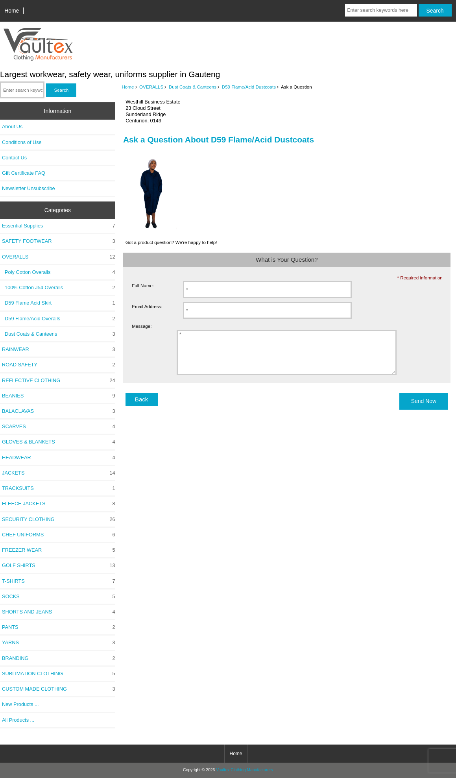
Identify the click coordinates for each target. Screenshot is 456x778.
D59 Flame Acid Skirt (58, 303)
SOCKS (58, 596)
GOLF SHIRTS (58, 565)
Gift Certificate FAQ (23, 173)
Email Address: (147, 306)
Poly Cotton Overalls (58, 272)
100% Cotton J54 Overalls (58, 288)
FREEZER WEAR (58, 550)
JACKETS (58, 473)
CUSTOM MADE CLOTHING (58, 689)
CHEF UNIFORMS (58, 535)
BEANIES (58, 396)
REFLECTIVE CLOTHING (58, 380)
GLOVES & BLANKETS (58, 442)
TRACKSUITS (58, 488)
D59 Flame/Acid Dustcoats (249, 86)
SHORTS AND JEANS (58, 612)
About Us (12, 126)
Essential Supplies (58, 226)
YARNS (58, 642)
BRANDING (58, 658)
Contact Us (14, 158)
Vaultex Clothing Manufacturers (244, 770)
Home (11, 10)
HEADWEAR (58, 458)
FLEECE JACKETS (58, 504)
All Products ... (18, 720)
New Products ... (20, 704)
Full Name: (143, 285)
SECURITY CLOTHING (58, 519)
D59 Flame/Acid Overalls (58, 319)
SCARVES (58, 426)
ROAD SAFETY (58, 365)
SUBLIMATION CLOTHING (58, 674)
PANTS (58, 627)
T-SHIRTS (58, 581)
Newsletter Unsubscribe (28, 188)
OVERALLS (151, 86)
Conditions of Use (22, 142)
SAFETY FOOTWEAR (58, 241)
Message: (141, 326)
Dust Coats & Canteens (192, 86)
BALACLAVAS (58, 411)
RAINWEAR (58, 349)
